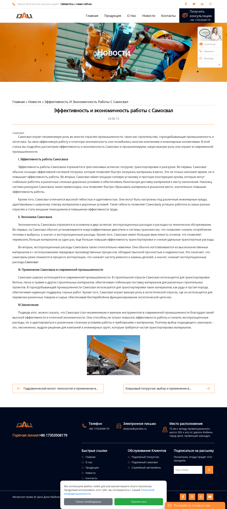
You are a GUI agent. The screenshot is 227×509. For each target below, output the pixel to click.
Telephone (207, 51)
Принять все (138, 501)
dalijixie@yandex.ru (135, 428)
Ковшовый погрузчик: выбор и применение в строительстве (157, 388)
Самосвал (31, 262)
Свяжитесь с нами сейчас (76, 4)
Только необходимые (88, 501)
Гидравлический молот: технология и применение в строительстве (60, 388)
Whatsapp (207, 58)
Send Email (207, 44)
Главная (18, 102)
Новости (34, 102)
